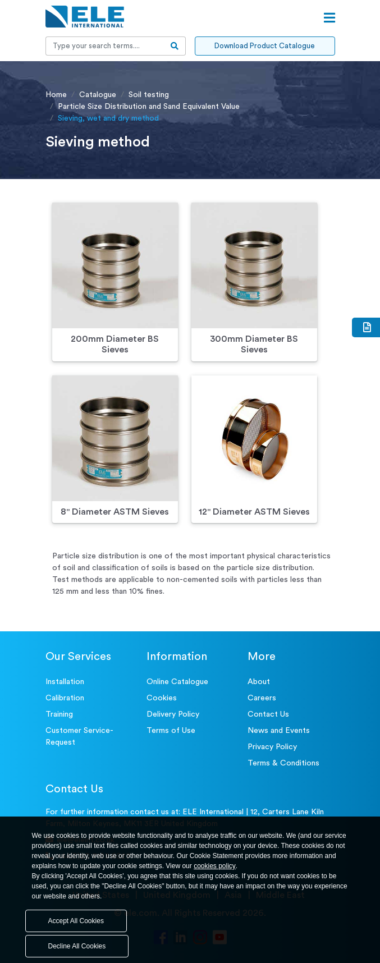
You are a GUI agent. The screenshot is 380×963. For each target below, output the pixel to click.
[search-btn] (175, 46)
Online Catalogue (177, 682)
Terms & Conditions (283, 763)
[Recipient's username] (104, 46)
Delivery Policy (172, 714)
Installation (64, 682)
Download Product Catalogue (264, 45)
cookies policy (215, 866)
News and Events (279, 731)
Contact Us (268, 714)
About (259, 682)
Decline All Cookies (77, 946)
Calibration (64, 698)
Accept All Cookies (76, 921)
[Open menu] (329, 18)
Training (59, 714)
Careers (262, 698)
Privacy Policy (272, 747)
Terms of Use (170, 731)
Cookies (161, 698)
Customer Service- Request (79, 736)
